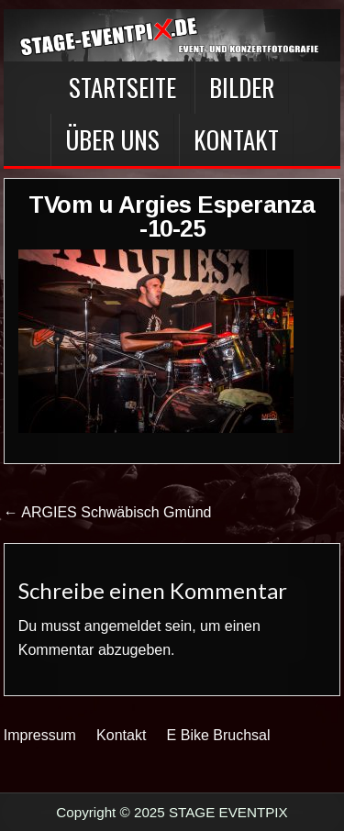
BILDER (241, 87)
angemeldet (122, 626)
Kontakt (236, 139)
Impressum (40, 735)
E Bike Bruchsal (219, 735)
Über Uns (112, 139)
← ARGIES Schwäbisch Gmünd (108, 512)
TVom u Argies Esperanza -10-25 (172, 216)
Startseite (122, 87)
